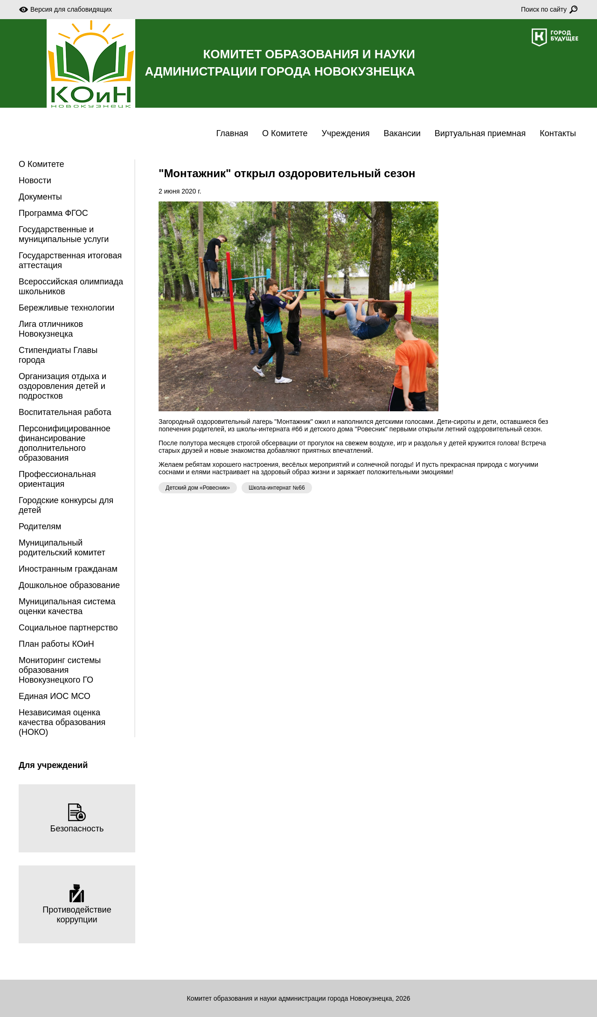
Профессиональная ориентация (57, 479)
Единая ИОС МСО (54, 696)
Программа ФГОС (53, 213)
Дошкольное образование (69, 585)
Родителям (40, 526)
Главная (232, 133)
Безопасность (77, 818)
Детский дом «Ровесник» (198, 487)
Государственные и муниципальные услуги (64, 234)
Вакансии (401, 133)
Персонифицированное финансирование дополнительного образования (65, 443)
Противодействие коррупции (76, 904)
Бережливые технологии (66, 307)
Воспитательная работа (65, 412)
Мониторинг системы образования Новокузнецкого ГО (60, 670)
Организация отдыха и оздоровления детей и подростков (62, 386)
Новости (35, 180)
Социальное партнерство (68, 627)
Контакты (558, 133)
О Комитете (284, 133)
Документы (40, 196)
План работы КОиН (56, 644)
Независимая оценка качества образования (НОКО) (62, 722)
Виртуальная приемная (480, 133)
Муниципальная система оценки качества (67, 606)
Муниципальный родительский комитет (62, 547)
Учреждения (346, 133)
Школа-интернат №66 (277, 487)
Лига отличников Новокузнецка (51, 329)
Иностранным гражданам (68, 569)
